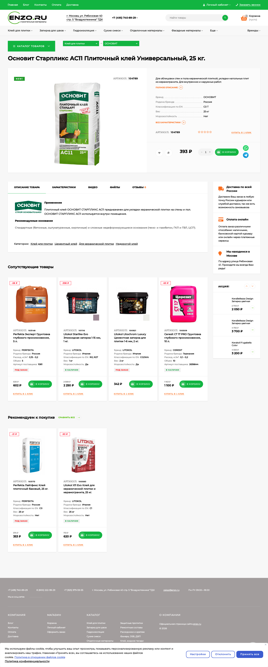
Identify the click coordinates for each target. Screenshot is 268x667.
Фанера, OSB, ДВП (130, 636)
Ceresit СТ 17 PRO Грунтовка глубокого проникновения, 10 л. (182, 338)
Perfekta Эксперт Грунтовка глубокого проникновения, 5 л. (31, 338)
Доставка (72, 4)
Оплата (56, 4)
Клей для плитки (42, 243)
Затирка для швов (97, 627)
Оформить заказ (56, 632)
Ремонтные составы (131, 627)
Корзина (52, 623)
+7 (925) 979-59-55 (73, 590)
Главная (13, 4)
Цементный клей (66, 243)
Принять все (249, 654)
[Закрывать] (265, 644)
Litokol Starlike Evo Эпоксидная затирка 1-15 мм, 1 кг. (82, 338)
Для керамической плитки (96, 243)
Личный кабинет (56, 627)
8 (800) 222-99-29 (45, 590)
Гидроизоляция (95, 632)
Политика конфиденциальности (27, 661)
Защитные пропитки (131, 623)
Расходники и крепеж (132, 632)
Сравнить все (69, 417)
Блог (26, 4)
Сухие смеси (93, 636)
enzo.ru (197, 624)
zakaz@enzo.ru (171, 590)
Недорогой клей (127, 243)
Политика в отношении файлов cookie (39, 657)
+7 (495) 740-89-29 (124, 17)
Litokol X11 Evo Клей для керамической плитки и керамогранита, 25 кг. (79, 489)
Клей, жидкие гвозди (132, 640)
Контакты (40, 4)
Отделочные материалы (100, 640)
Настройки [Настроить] (198, 654)
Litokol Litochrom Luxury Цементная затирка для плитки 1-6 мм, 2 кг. (130, 338)
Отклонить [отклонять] (223, 654)
